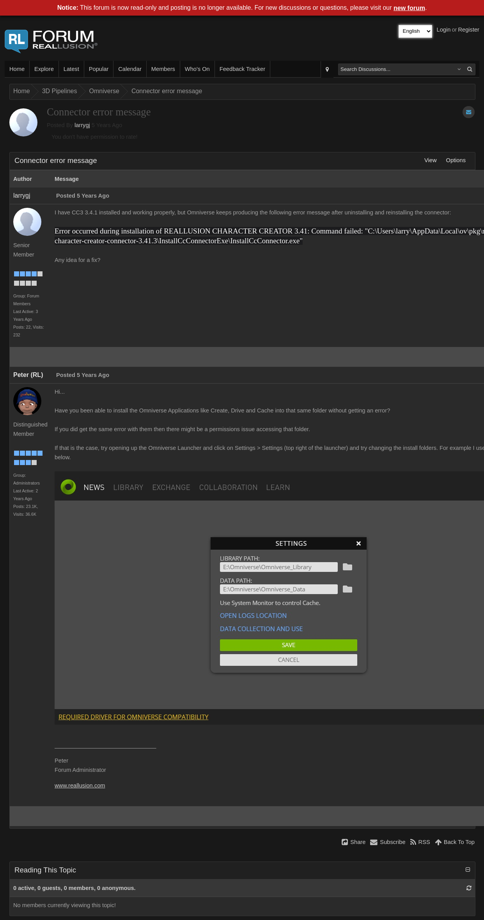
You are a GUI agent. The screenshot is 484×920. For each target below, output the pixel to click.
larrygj (82, 125)
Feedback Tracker (242, 69)
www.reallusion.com (80, 785)
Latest (71, 69)
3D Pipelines (59, 91)
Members (163, 69)
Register (468, 30)
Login (444, 30)
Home (17, 69)
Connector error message (166, 91)
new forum (409, 8)
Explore (44, 69)
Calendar (129, 69)
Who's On (197, 69)
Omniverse (104, 91)
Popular (98, 69)
